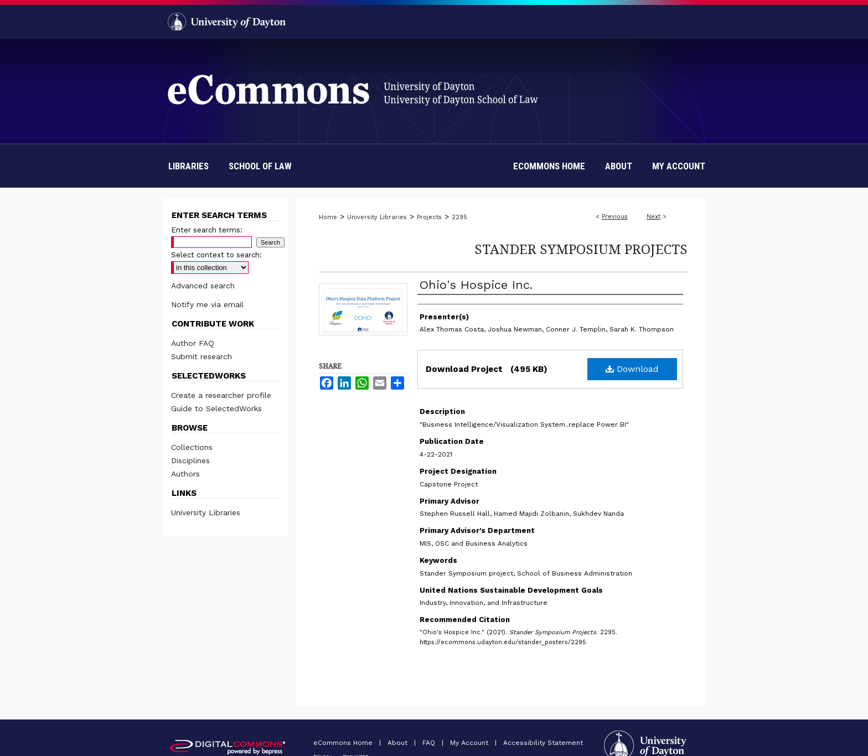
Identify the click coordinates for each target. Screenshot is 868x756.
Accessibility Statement (543, 743)
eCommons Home (344, 743)
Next (653, 216)
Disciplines (190, 460)
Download (632, 369)
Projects (429, 217)
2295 (459, 217)
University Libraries (377, 217)
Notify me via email (207, 304)
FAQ (429, 743)
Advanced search (203, 285)
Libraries (188, 166)
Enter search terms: (206, 230)
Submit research (201, 356)
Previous (615, 216)
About (399, 743)
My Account (470, 743)
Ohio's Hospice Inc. (476, 285)
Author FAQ (192, 343)
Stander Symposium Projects (581, 249)
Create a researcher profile (221, 395)
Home (328, 217)
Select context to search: (216, 255)
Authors (185, 473)
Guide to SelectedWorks (216, 408)
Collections (192, 447)
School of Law (260, 166)
